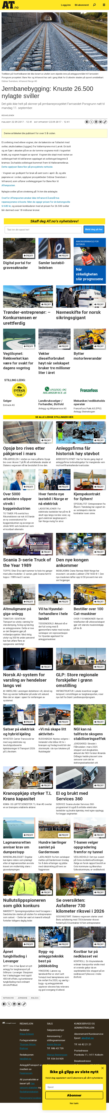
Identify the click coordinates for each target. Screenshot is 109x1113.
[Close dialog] (102, 1068)
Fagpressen (26, 1073)
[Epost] (74, 1087)
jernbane (22, 998)
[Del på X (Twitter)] (91, 122)
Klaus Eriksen (27, 1033)
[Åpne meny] (104, 5)
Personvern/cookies (30, 1097)
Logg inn (66, 5)
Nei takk (74, 1103)
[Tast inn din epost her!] (43, 229)
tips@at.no (25, 1058)
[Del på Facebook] (87, 122)
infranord (8, 998)
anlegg (34, 998)
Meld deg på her (94, 229)
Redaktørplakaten (29, 1091)
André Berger (54, 1044)
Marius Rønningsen (57, 1054)
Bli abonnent (82, 5)
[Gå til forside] (10, 5)
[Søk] (94, 5)
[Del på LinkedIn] (96, 122)
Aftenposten (8, 185)
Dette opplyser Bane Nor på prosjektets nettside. (27, 166)
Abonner (74, 1095)
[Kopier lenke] (105, 122)
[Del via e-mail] (100, 122)
